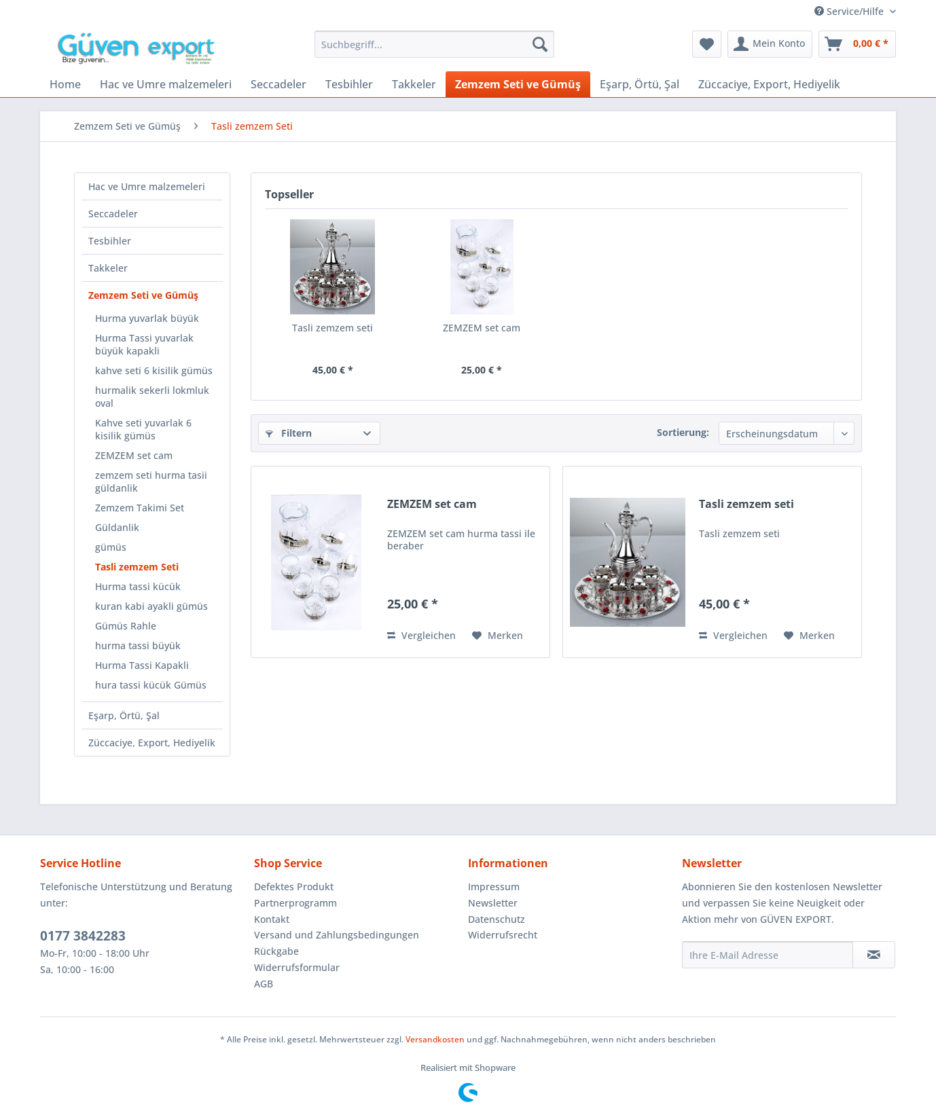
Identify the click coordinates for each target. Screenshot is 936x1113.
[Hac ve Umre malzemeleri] (165, 84)
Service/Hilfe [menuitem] (850, 11)
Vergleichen (421, 635)
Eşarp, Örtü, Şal (124, 715)
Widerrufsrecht (502, 934)
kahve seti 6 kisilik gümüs (154, 370)
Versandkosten (435, 1039)
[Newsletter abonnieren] (873, 954)
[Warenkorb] (857, 44)
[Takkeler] (414, 84)
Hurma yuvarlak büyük (147, 318)
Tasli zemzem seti (332, 327)
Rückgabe (276, 951)
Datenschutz (496, 919)
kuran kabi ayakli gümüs (151, 606)
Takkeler (108, 267)
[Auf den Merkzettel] (497, 635)
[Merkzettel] (706, 44)
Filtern (289, 432)
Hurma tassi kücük (138, 586)
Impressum (494, 886)
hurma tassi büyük (138, 645)
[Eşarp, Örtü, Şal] (639, 84)
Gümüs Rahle (125, 625)
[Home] (65, 84)
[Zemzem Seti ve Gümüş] (518, 84)
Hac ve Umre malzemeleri (146, 186)
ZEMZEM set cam (134, 455)
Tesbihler (109, 240)
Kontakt (271, 919)
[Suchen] (540, 44)
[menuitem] (434, 44)
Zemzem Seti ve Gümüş (143, 295)
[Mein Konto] (769, 44)
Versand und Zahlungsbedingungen (336, 934)
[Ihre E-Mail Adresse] (767, 954)
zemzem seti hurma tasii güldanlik (151, 481)
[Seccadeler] (278, 84)
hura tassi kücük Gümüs (150, 684)
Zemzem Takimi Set (139, 507)
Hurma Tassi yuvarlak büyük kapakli (144, 344)
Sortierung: (683, 432)
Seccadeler (113, 213)
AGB (263, 983)
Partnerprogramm (295, 902)
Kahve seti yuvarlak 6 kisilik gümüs (143, 429)
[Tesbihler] (349, 84)
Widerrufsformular (297, 967)
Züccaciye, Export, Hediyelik (151, 742)
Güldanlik (117, 527)
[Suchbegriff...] (434, 44)
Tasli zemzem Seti (137, 566)
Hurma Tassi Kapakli (142, 665)
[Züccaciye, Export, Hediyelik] (769, 84)
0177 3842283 (83, 936)
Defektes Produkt (294, 886)
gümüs (110, 547)
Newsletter (493, 902)
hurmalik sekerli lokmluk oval (152, 396)
